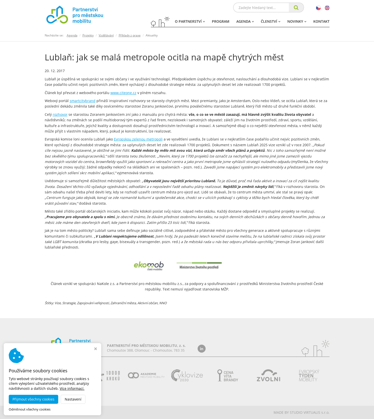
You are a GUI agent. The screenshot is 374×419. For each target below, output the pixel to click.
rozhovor (60, 114)
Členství (270, 21)
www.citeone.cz (123, 92)
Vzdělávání (106, 35)
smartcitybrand (82, 100)
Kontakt (321, 21)
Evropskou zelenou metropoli (138, 139)
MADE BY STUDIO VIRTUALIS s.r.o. (302, 412)
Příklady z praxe (130, 35)
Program (220, 21)
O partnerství (190, 21)
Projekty (88, 35)
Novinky (296, 21)
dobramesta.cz (88, 412)
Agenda (245, 21)
